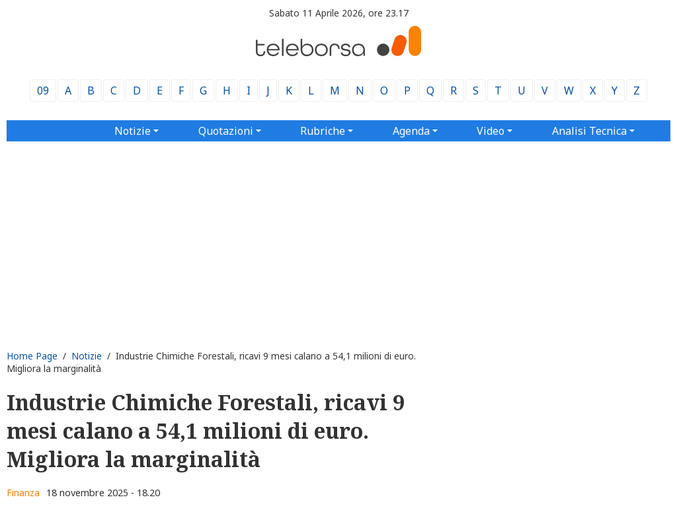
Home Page (32, 356)
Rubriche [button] (322, 131)
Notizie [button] (132, 131)
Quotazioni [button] (225, 131)
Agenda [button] (411, 131)
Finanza (23, 492)
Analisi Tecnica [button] (589, 131)
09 (43, 90)
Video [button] (490, 131)
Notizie (86, 356)
